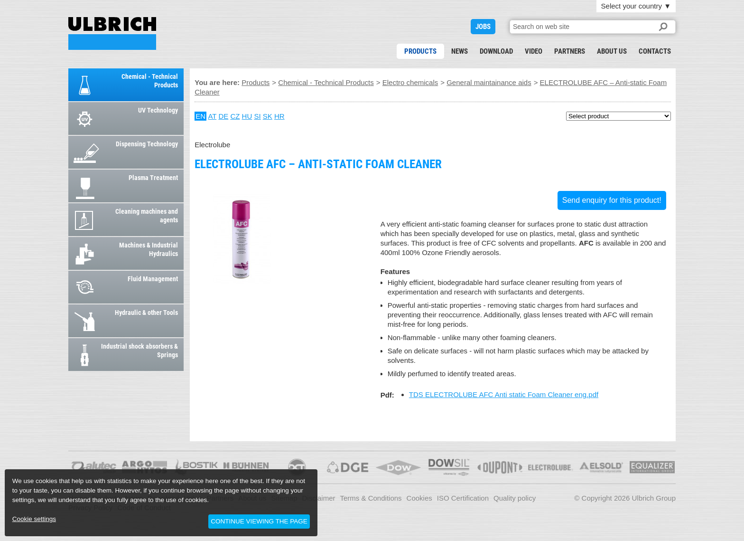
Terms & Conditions (371, 498)
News (459, 51)
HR (279, 116)
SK (267, 116)
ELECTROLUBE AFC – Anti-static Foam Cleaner (112, 33)
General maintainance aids (488, 82)
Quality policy (514, 498)
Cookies (419, 498)
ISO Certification (463, 498)
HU (247, 116)
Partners (569, 51)
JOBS (483, 26)
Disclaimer (318, 498)
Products (420, 51)
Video (533, 51)
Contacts (655, 51)
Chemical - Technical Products (325, 82)
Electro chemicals (410, 82)
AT (212, 116)
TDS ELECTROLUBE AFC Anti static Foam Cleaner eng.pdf (503, 394)
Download (496, 51)
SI (257, 116)
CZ (235, 116)
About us (612, 51)
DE (223, 116)
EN (200, 116)
